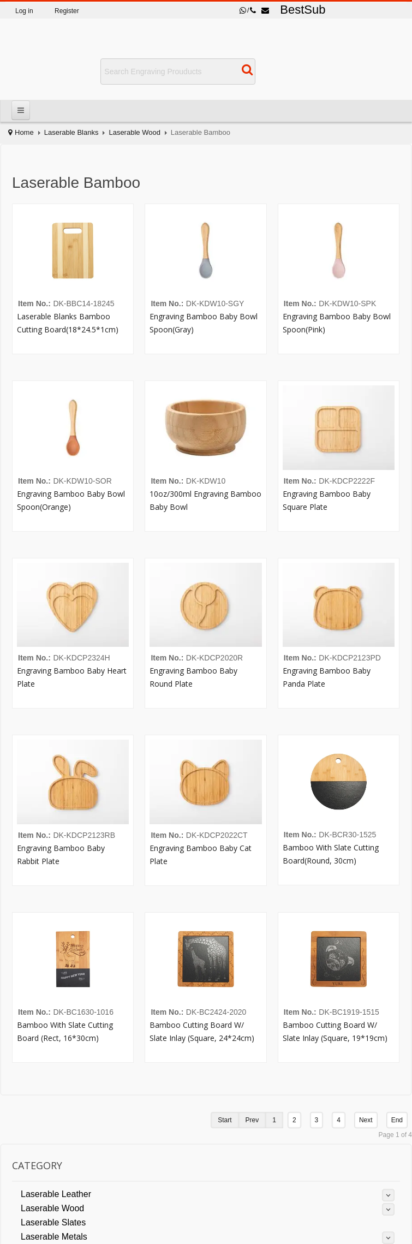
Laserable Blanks (71, 132)
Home (24, 132)
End (397, 1120)
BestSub (302, 9)
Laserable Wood (134, 132)
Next (366, 1120)
